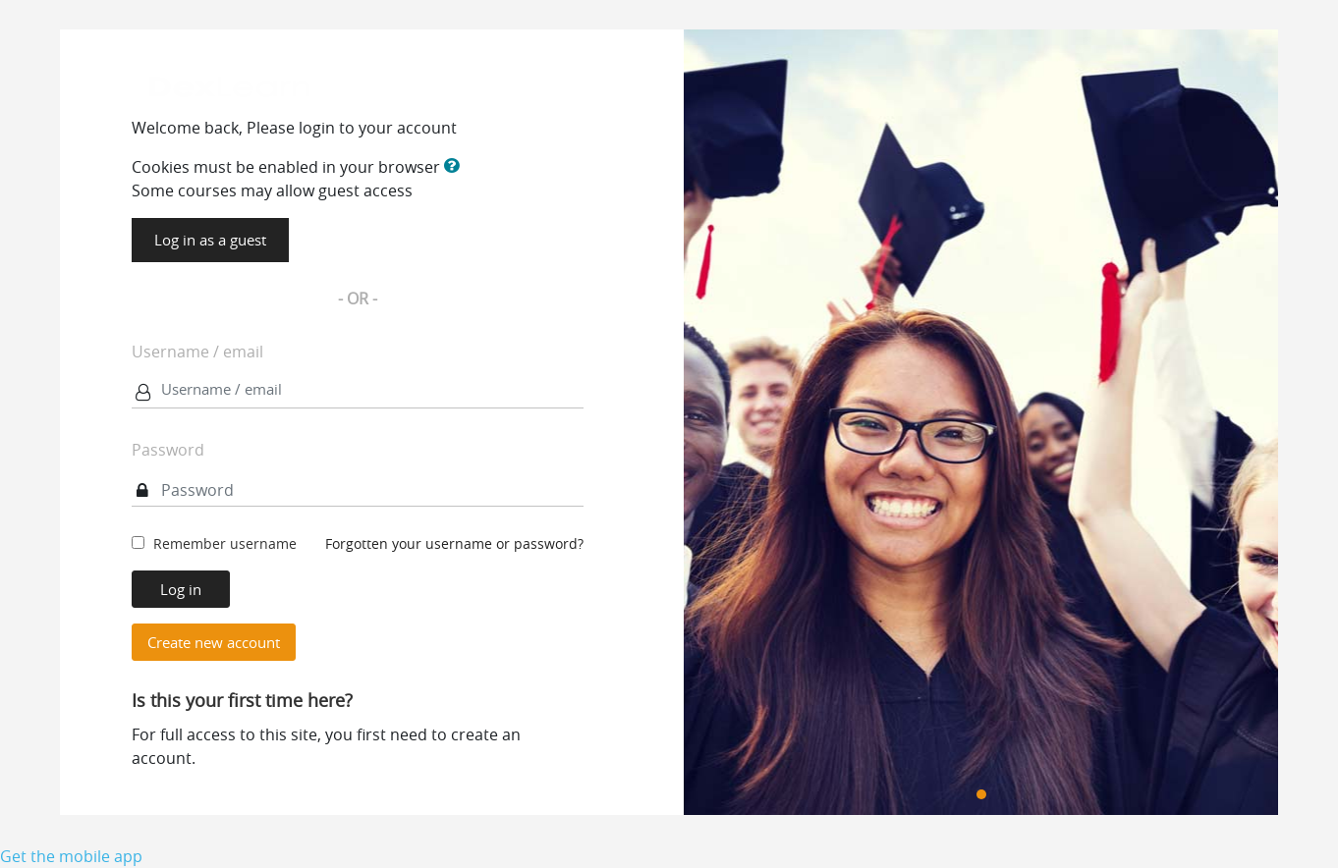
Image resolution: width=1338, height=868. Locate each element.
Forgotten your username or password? (454, 543)
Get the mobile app (71, 856)
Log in (180, 589)
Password (168, 450)
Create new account (213, 642)
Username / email (197, 351)
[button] (456, 166)
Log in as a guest (210, 239)
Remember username (225, 543)
